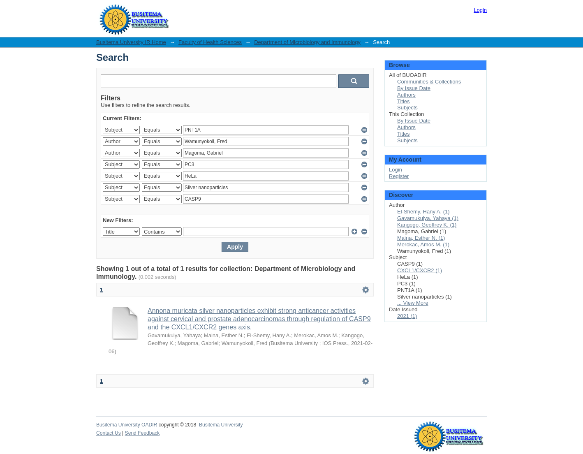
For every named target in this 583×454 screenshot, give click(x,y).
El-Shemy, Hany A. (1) (423, 211)
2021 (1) (407, 316)
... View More (412, 303)
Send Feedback (142, 433)
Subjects (407, 107)
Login (480, 10)
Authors (406, 95)
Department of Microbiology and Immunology (307, 42)
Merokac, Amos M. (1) (423, 244)
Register (399, 176)
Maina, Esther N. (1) (421, 238)
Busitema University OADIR (126, 425)
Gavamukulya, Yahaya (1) (427, 218)
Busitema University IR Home (131, 42)
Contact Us (108, 433)
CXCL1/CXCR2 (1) (419, 270)
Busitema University (221, 425)
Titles (403, 101)
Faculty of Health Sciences (210, 42)
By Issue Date (413, 88)
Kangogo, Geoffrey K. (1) (426, 225)
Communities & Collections (429, 82)
